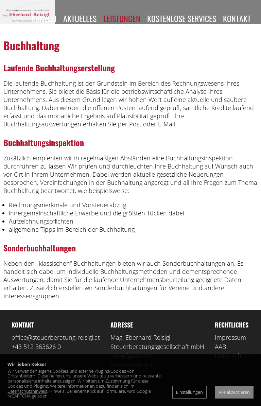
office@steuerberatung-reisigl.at (56, 347)
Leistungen (121, 18)
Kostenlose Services (181, 18)
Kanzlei (44, 18)
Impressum (230, 347)
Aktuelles (80, 18)
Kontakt (237, 18)
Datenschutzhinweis (27, 391)
